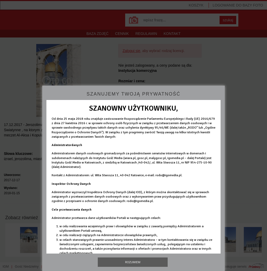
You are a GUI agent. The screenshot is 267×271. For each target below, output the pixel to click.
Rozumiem (133, 262)
